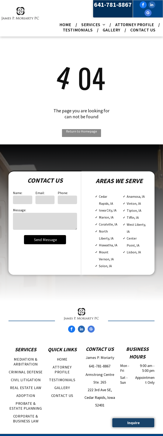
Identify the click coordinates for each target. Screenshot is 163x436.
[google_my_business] (148, 13)
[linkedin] (151, 5)
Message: (19, 210)
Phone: (63, 193)
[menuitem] (66, 24)
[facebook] (143, 5)
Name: (17, 193)
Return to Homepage (81, 131)
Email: (40, 193)
